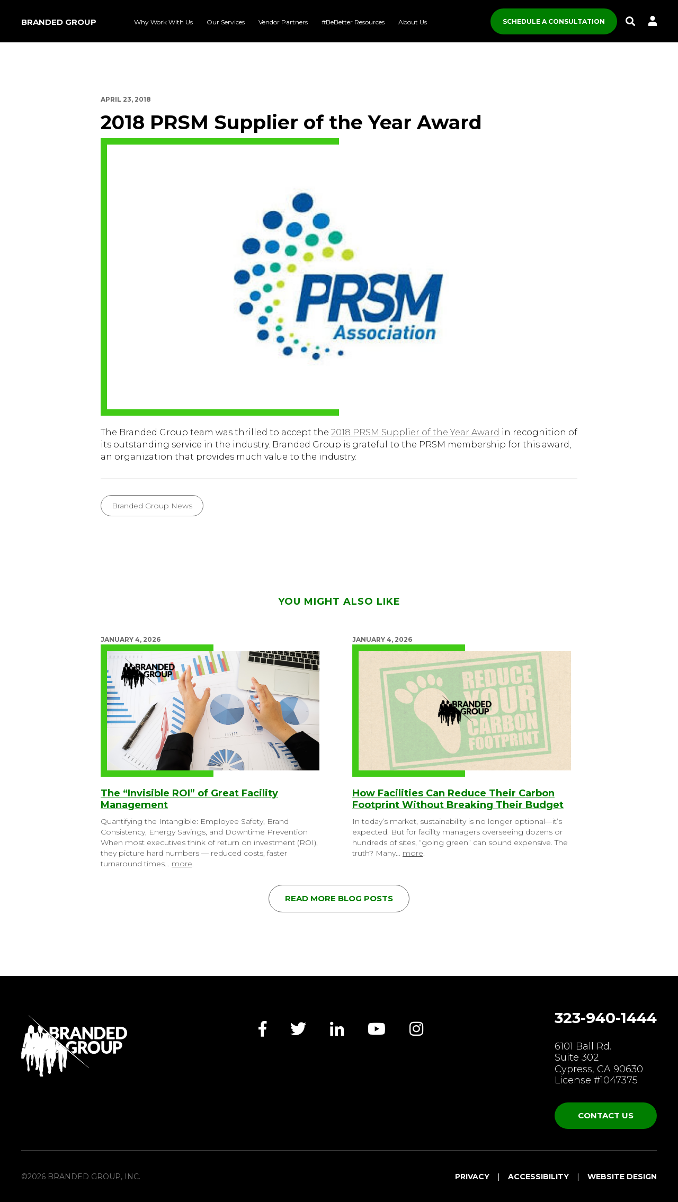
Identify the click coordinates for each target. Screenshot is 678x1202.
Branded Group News (152, 505)
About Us (412, 22)
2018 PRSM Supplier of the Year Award (415, 432)
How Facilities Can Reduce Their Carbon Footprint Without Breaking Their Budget (458, 799)
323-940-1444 (606, 1017)
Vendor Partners (283, 22)
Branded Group (58, 22)
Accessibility (538, 1176)
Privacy (472, 1176)
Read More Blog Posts (339, 898)
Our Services (226, 22)
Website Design (622, 1176)
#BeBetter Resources (353, 22)
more (182, 863)
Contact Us (606, 1115)
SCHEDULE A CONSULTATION (554, 21)
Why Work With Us (163, 22)
